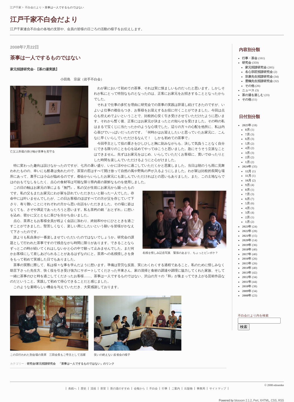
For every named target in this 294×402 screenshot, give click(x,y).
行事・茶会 (249, 58)
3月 (247, 152)
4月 (247, 148)
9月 (247, 184)
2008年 (246, 295)
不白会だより (33, 7)
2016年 (246, 258)
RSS (281, 400)
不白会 (153, 388)
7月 (247, 134)
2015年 (246, 263)
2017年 (246, 254)
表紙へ (72, 388)
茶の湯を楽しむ (253, 95)
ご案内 (176, 388)
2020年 (246, 240)
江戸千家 (15, 7)
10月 (248, 180)
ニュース (248, 90)
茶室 (103, 388)
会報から (139, 388)
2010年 (246, 286)
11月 (248, 175)
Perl (255, 400)
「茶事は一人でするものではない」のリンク (86, 363)
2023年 (246, 226)
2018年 (246, 249)
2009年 (246, 291)
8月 (247, 129)
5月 (247, 143)
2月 (247, 157)
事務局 (201, 388)
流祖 (93, 388)
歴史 (83, 388)
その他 (249, 85)
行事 (164, 388)
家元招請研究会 (256, 67)
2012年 (246, 277)
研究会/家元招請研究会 (41, 363)
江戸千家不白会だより (44, 19)
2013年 (246, 272)
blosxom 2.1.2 (243, 400)
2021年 (246, 235)
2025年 (246, 125)
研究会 (246, 62)
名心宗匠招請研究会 (259, 71)
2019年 (246, 245)
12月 (248, 171)
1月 (247, 162)
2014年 (246, 267)
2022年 (246, 231)
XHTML (264, 400)
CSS (274, 400)
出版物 (188, 388)
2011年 (246, 281)
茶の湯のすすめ (120, 388)
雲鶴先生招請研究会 (259, 81)
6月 (247, 138)
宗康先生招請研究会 (259, 76)
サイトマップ (217, 388)
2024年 (246, 166)
